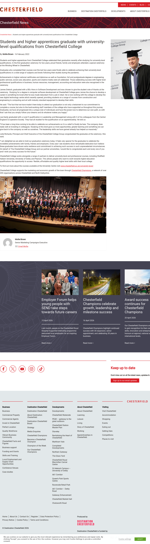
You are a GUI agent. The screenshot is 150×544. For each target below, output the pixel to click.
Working (80, 430)
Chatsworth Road (59, 502)
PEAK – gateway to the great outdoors (61, 419)
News (123, 5)
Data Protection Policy (49, 516)
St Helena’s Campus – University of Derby (61, 469)
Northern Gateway (59, 451)
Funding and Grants (10, 451)
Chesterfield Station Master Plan (60, 426)
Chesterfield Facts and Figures (11, 442)
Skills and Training (10, 455)
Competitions (107, 434)
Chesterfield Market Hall (62, 498)
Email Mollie (23, 246)
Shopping (106, 418)
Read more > (88, 342)
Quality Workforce (9, 430)
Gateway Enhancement (61, 494)
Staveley (55, 431)
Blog (142, 5)
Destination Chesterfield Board (37, 422)
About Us (13, 516)
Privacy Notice (8, 519)
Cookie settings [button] (125, 539)
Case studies (7, 471)
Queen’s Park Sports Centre (60, 479)
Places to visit (108, 438)
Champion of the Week (36, 445)
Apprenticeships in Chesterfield (84, 435)
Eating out (106, 426)
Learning (80, 414)
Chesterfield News (5, 34)
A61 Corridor (57, 474)
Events (132, 5)
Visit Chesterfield (109, 410)
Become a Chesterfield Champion (36, 440)
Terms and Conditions (39, 519)
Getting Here (107, 430)
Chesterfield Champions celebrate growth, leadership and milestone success (100, 305)
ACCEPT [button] (140, 539)
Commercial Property (11, 414)
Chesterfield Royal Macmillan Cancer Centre (59, 461)
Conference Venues (10, 467)
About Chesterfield (84, 410)
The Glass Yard (58, 455)
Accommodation (109, 414)
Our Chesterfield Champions (33, 450)
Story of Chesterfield (85, 426)
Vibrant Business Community (9, 435)
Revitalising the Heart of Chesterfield (62, 436)
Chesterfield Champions (81, 170)
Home (4, 516)
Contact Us (24, 516)
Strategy (30, 427)
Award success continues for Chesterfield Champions (136, 305)
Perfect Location (9, 426)
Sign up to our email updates (125, 380)
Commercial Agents (10, 418)
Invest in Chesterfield (10, 422)
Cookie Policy (22, 519)
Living (79, 422)
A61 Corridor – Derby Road (61, 489)
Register (34, 516)
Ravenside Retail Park (61, 484)
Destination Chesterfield (21, 9)
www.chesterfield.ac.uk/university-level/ (77, 165)
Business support (9, 447)
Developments (118, 11)
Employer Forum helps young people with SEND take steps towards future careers (59, 305)
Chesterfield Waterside (61, 414)
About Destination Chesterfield (34, 415)
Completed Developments (58, 446)
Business (72, 11)
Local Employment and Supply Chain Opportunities (11, 461)
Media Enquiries (34, 431)
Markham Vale (58, 441)
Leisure (80, 418)
